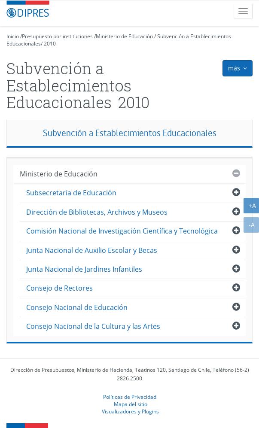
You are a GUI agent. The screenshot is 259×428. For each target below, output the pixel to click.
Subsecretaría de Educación (71, 192)
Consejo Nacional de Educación (77, 307)
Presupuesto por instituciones (57, 36)
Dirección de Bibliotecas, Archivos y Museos (97, 212)
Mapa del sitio (130, 404)
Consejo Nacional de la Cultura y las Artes (93, 326)
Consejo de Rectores (59, 288)
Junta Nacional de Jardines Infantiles (84, 269)
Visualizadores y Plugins (130, 411)
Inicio (12, 36)
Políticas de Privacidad (129, 396)
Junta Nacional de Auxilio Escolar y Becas (91, 250)
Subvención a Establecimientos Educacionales (129, 132)
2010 (50, 43)
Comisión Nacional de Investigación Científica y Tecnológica (122, 231)
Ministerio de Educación (124, 36)
